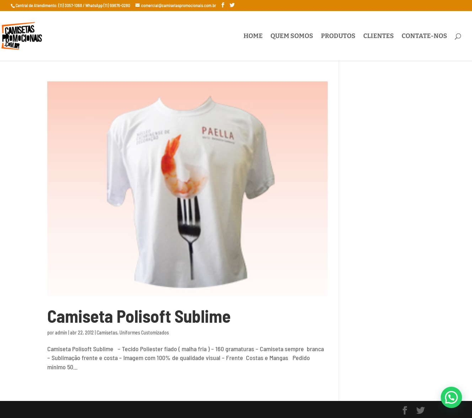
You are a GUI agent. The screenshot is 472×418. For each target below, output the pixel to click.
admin (61, 332)
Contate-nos (424, 36)
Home (253, 36)
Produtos (338, 36)
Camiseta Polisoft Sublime (139, 315)
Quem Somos (291, 36)
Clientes (378, 36)
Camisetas (107, 332)
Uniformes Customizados (144, 332)
